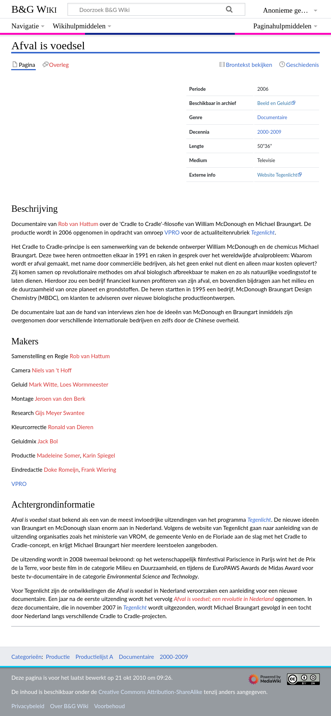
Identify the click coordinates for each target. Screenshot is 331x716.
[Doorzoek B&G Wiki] (156, 9)
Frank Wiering (98, 469)
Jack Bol (48, 441)
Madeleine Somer (58, 455)
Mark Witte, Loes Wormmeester (68, 384)
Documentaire (272, 117)
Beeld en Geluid (274, 103)
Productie (58, 656)
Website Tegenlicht (277, 175)
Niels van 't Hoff (52, 370)
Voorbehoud (109, 706)
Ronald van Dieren (71, 427)
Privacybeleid (27, 706)
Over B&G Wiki (69, 706)
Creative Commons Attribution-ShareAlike (150, 691)
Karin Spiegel (99, 455)
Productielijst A (94, 656)
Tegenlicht (263, 232)
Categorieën (26, 656)
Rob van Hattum (78, 223)
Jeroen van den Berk (60, 398)
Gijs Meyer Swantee (59, 412)
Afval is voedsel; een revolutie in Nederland (224, 598)
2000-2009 (269, 132)
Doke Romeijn (61, 469)
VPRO (172, 232)
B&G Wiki (34, 9)
